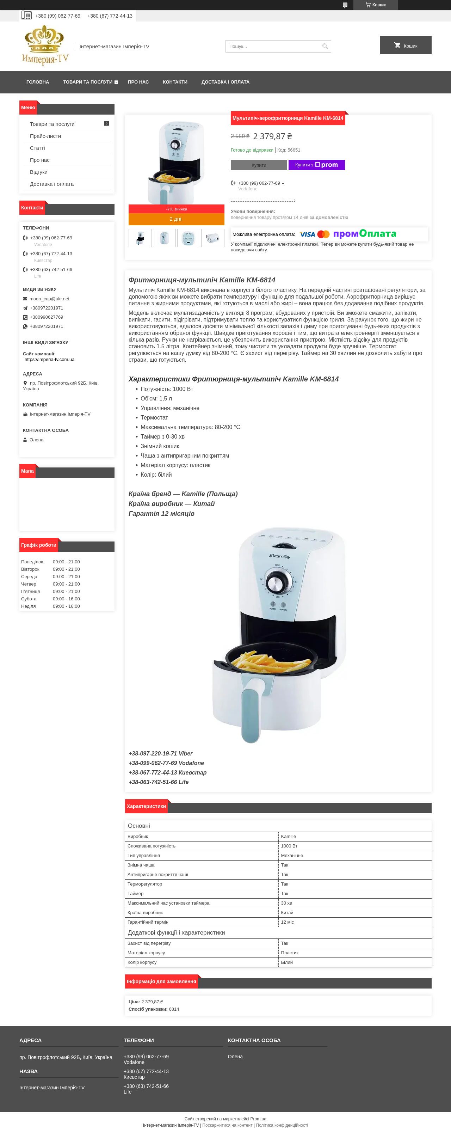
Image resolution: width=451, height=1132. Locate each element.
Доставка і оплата (225, 82)
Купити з (316, 165)
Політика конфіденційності (282, 1125)
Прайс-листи (45, 136)
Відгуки (39, 172)
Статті (37, 148)
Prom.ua (258, 1118)
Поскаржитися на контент (227, 1125)
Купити (259, 165)
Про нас (138, 82)
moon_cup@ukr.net (49, 298)
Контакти (175, 82)
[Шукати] (325, 46)
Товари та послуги (87, 82)
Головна (37, 82)
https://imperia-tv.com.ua (49, 359)
